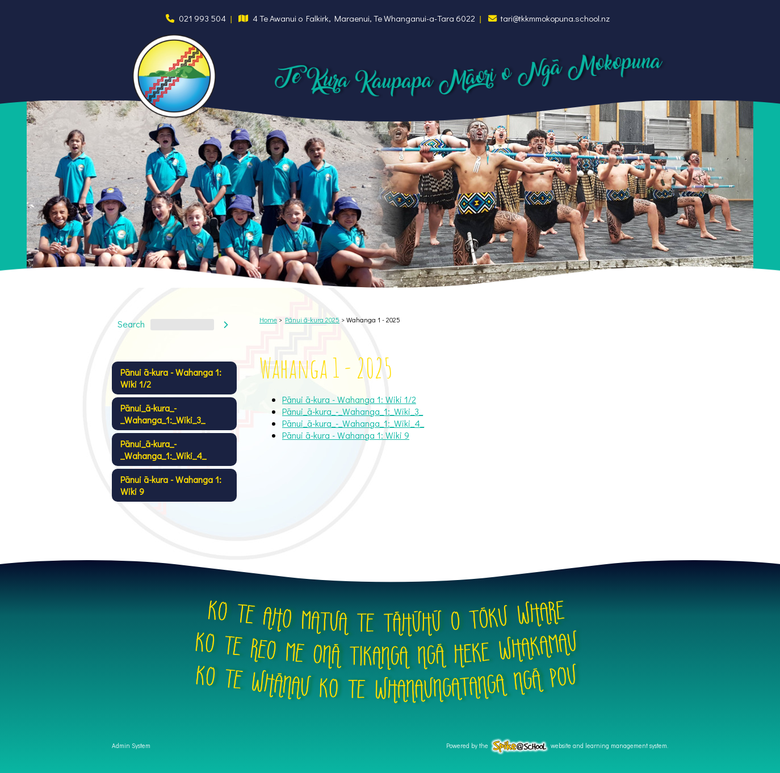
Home (268, 319)
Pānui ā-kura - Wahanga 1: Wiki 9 (170, 485)
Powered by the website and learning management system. (557, 745)
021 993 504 (202, 18)
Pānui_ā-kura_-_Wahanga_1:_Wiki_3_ (162, 414)
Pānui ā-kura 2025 (312, 319)
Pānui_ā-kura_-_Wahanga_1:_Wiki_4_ (163, 449)
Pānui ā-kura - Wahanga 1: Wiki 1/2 (170, 378)
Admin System (131, 745)
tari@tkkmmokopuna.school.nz (555, 18)
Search (131, 324)
